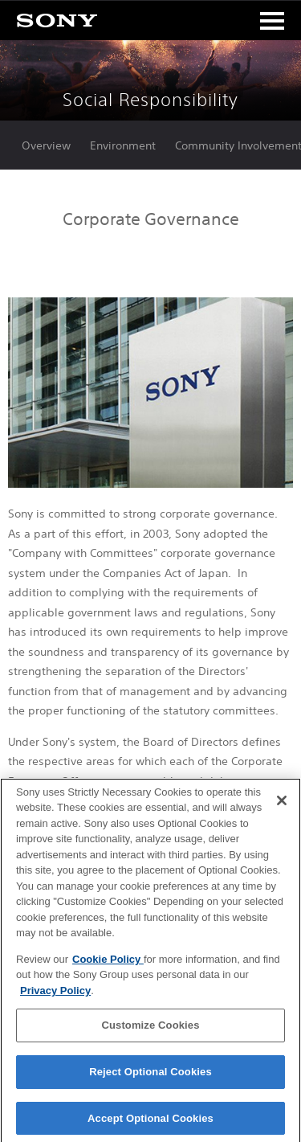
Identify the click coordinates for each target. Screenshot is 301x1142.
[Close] (281, 804)
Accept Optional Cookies (150, 1122)
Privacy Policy (55, 995)
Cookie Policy (108, 963)
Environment (123, 145)
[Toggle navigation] (272, 21)
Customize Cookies (150, 1030)
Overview (46, 145)
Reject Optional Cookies (150, 1076)
